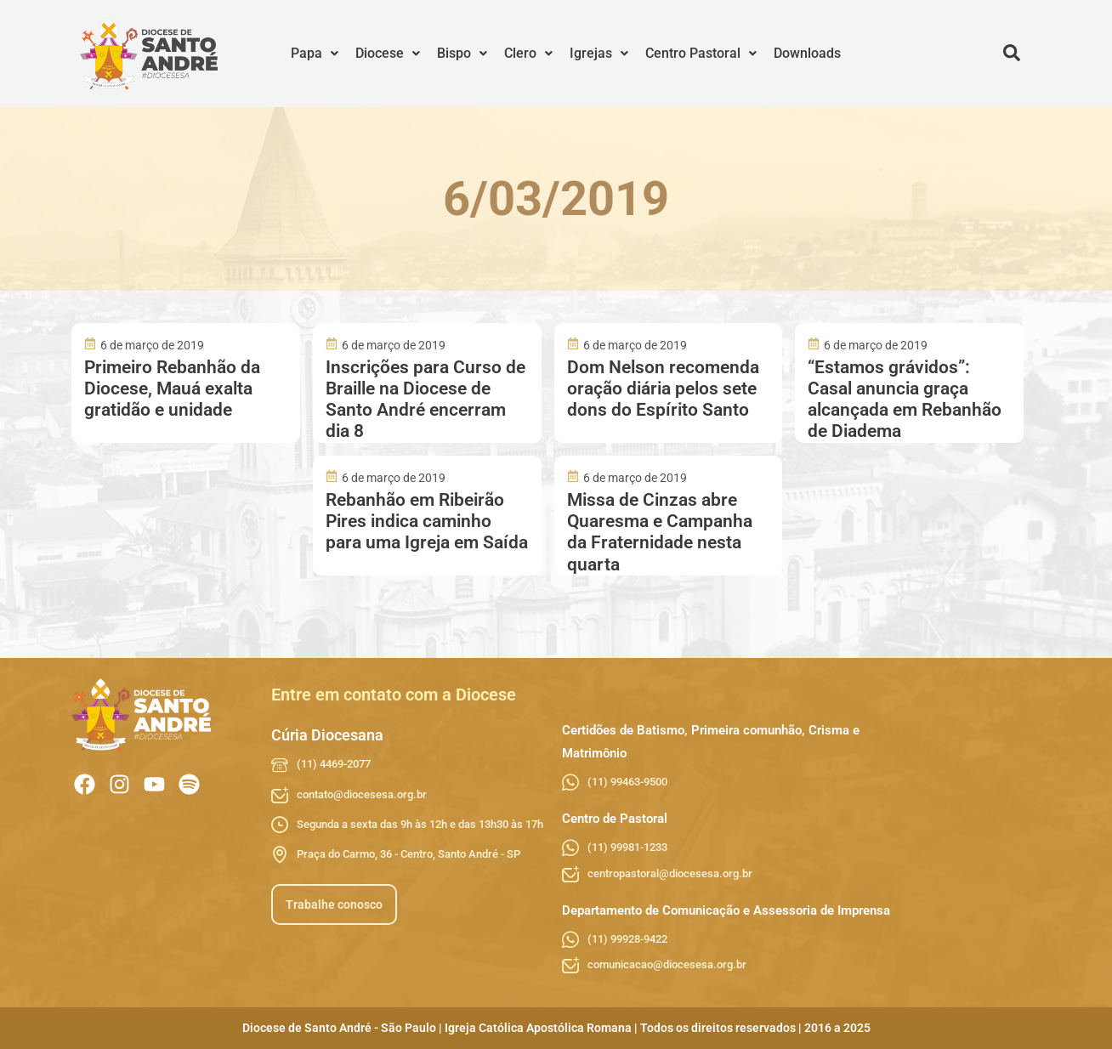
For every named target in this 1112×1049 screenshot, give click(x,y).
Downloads (807, 53)
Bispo (462, 53)
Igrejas (599, 53)
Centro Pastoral (701, 53)
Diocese (387, 53)
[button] (314, 53)
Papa (314, 53)
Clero (528, 53)
